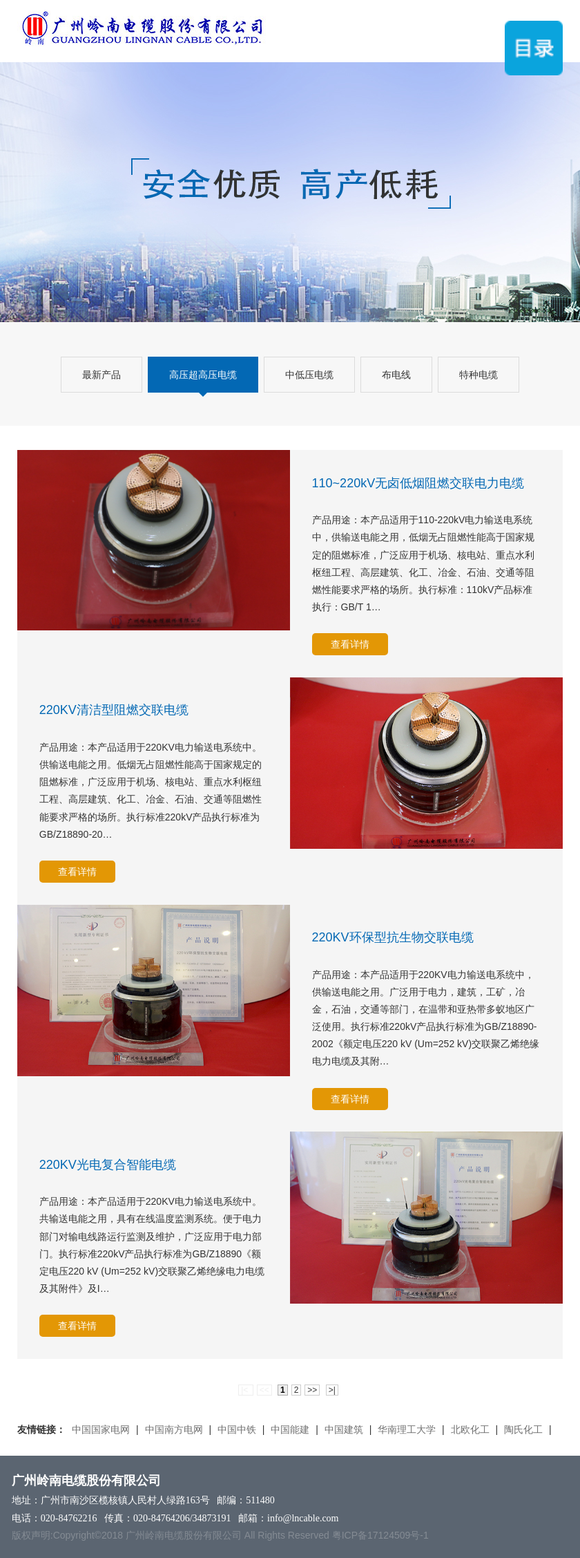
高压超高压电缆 (203, 374)
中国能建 (290, 1429)
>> (312, 1390)
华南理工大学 (407, 1429)
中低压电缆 (309, 374)
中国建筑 (344, 1429)
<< (264, 1390)
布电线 (396, 374)
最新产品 (101, 374)
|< (245, 1390)
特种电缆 (478, 374)
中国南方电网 (174, 1429)
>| (332, 1390)
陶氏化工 (523, 1429)
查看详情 (350, 644)
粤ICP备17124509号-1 (380, 1535)
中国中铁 (237, 1429)
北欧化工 (470, 1429)
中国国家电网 (101, 1429)
